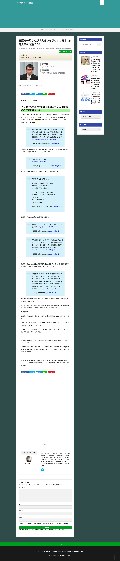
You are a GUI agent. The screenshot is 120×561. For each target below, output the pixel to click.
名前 (20, 504)
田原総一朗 (64, 48)
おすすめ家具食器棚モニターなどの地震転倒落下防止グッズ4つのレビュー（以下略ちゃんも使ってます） (95, 65)
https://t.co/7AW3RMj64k (47, 250)
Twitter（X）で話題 (38, 30)
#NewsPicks (35, 139)
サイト (20, 517)
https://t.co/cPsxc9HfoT (45, 227)
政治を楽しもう (51, 48)
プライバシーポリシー (59, 551)
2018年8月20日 (54, 143)
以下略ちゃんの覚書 (24, 3)
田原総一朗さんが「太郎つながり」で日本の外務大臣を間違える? (59, 30)
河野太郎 (59, 48)
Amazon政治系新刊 (73, 551)
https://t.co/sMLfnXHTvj (39, 162)
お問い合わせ (46, 551)
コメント (22, 487)
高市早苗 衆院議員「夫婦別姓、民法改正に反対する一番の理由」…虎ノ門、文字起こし (95, 83)
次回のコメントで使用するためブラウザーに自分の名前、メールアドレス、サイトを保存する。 (44, 523)
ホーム (39, 551)
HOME (19, 30)
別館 (82, 551)
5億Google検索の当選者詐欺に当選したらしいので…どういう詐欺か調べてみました (95, 99)
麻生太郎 (69, 48)
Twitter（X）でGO (27, 30)
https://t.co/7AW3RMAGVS (47, 139)
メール (21, 510)
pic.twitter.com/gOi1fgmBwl (51, 289)
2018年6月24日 (51, 293)
